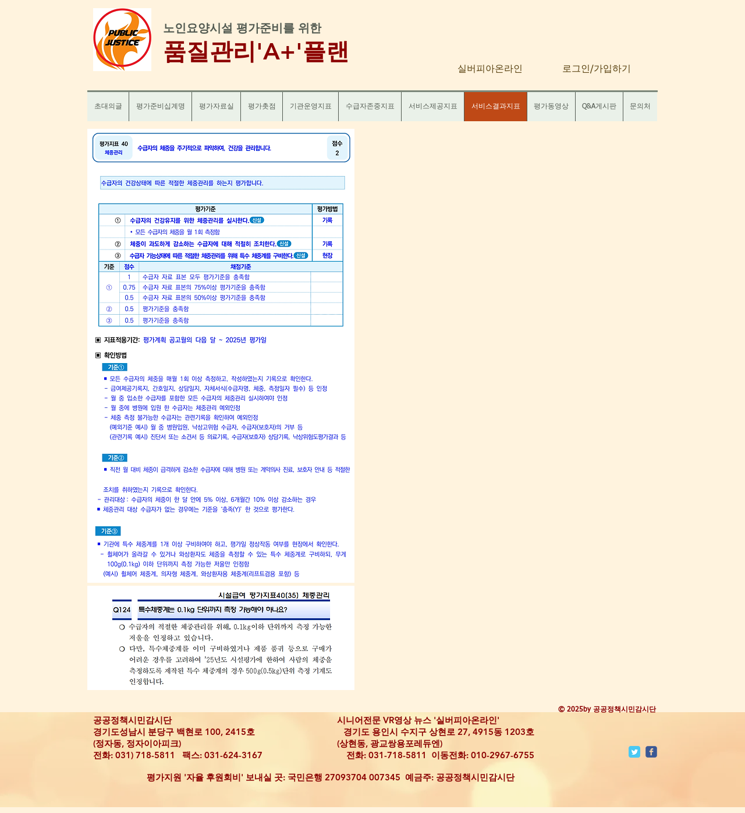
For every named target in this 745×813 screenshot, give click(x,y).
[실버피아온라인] (490, 69)
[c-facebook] (651, 752)
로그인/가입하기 (596, 69)
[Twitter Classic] (634, 752)
